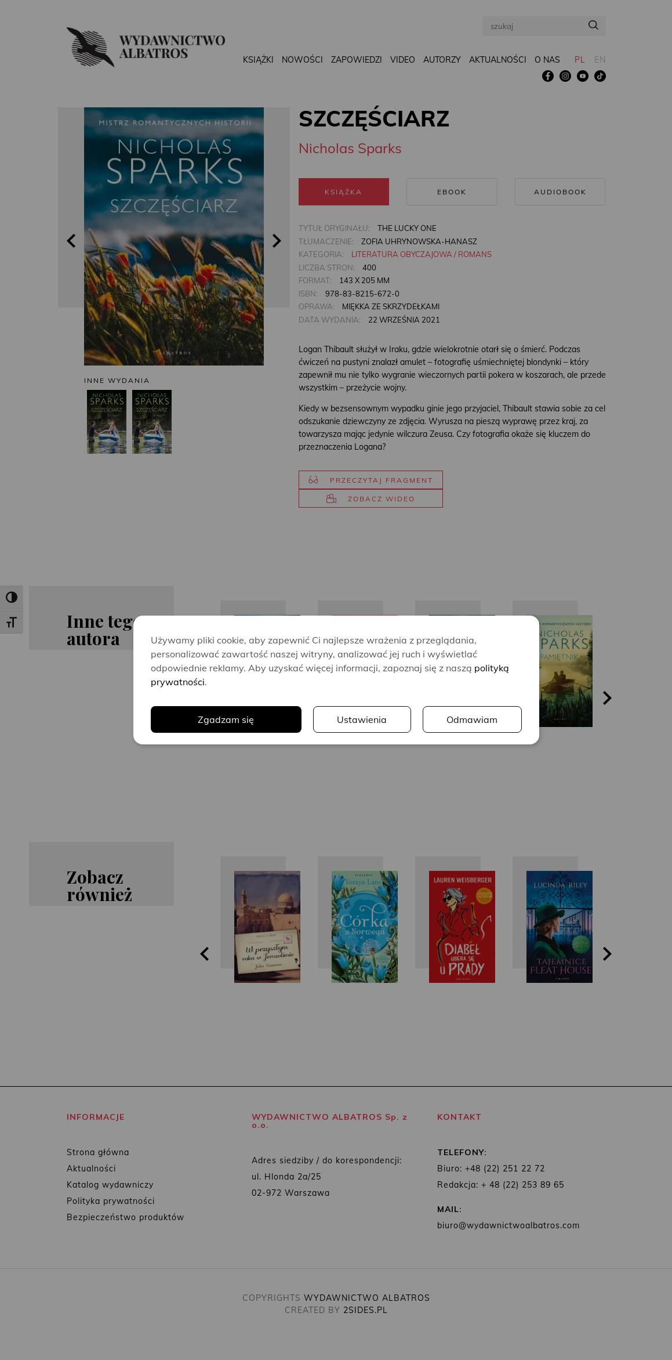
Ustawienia (362, 719)
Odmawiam (471, 719)
